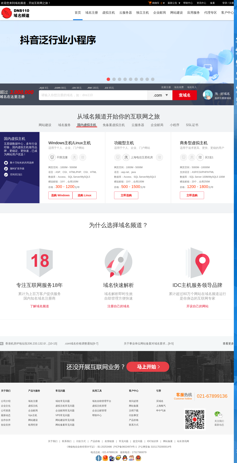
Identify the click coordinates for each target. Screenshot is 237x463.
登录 (224, 3)
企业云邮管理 (99, 410)
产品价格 (133, 420)
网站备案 (133, 405)
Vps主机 (32, 415)
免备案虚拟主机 (114, 125)
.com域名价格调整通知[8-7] (81, 343)
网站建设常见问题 (64, 420)
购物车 (157, 3)
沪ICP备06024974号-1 (125, 446)
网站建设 (176, 12)
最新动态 (5, 415)
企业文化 (5, 405)
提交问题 (137, 441)
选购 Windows (60, 195)
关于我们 (52, 441)
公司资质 (5, 410)
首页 (78, 12)
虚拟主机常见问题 (64, 405)
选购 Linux (84, 195)
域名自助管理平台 (101, 401)
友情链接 (109, 441)
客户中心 (227, 12)
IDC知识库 (152, 441)
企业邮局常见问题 (64, 410)
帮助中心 (188, 3)
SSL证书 (192, 125)
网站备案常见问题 (64, 424)
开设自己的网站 (197, 306)
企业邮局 (159, 12)
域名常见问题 (62, 401)
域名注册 (91, 12)
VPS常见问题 (62, 415)
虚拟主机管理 (99, 405)
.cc (106, 87)
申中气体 (161, 410)
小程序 (174, 125)
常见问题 (123, 441)
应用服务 (193, 12)
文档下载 (133, 410)
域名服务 (64, 125)
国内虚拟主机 (86, 125)
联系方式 (133, 424)
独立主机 (142, 12)
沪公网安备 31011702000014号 (155, 446)
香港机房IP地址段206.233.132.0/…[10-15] (31, 343)
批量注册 (166, 87)
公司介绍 (5, 401)
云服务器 (125, 12)
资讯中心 (201, 3)
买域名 (159, 401)
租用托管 (33, 424)
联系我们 (66, 441)
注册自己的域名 (118, 306)
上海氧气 (161, 405)
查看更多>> (230, 343)
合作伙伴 (5, 420)
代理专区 (210, 12)
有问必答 (133, 401)
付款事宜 (133, 415)
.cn (74, 87)
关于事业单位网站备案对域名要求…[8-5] (149, 343)
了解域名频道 (39, 306)
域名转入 (192, 87)
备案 (212, 3)
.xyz (41, 87)
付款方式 (81, 441)
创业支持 (5, 424)
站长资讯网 (183, 441)
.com (57, 87)
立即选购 (126, 195)
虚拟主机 (108, 12)
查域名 (185, 95)
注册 (231, 3)
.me (89, 87)
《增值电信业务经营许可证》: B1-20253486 (89, 446)
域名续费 (179, 87)
